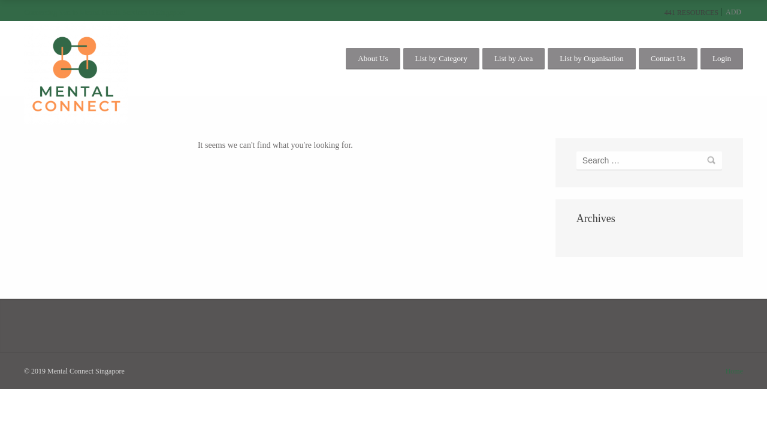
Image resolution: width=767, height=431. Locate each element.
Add (733, 12)
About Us (373, 58)
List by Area (513, 58)
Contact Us (668, 58)
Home (734, 371)
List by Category (441, 58)
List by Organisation (592, 58)
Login (721, 58)
